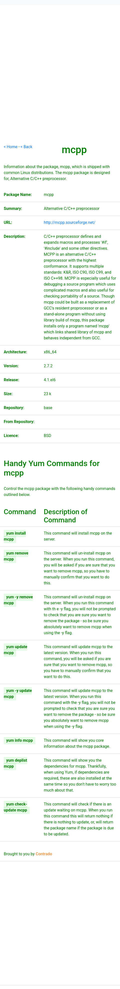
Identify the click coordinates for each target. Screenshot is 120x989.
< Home (10, 146)
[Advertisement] (60, 84)
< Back (26, 146)
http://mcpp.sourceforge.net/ (69, 222)
